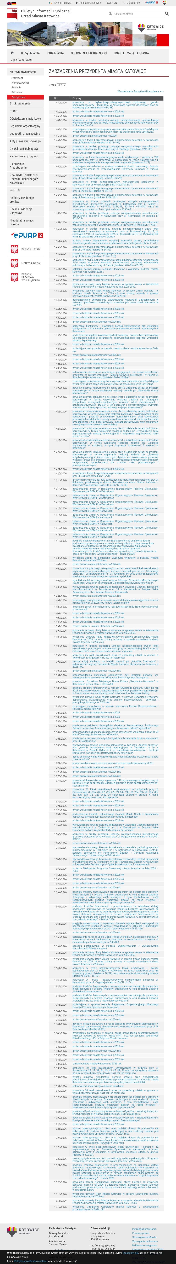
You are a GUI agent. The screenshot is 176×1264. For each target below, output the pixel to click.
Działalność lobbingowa (24, 148)
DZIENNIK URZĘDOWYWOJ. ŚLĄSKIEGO (30, 277)
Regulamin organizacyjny (25, 126)
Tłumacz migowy (61, 2)
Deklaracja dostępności (144, 1245)
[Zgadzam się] (130, 1252)
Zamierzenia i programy (24, 156)
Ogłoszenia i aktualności (89, 53)
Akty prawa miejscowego (25, 141)
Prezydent (17, 78)
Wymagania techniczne (145, 1241)
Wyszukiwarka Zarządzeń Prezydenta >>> (141, 91)
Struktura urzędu (20, 103)
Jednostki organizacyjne (25, 133)
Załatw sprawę (21, 60)
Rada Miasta (55, 53)
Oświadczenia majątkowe (25, 118)
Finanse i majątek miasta (131, 53)
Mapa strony (133, 2)
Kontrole (15, 190)
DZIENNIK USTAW (30, 249)
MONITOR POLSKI (31, 263)
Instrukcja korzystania (144, 1229)
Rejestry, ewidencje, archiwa (22, 199)
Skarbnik (16, 87)
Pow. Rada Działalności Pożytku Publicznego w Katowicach (24, 178)
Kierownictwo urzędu (23, 72)
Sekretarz (17, 92)
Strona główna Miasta (144, 1237)
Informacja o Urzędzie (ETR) (147, 1249)
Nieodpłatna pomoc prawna (22, 222)
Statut (14, 111)
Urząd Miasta (30, 53)
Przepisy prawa (140, 1233)
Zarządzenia (18, 97)
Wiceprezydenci (20, 82)
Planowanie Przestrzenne (18, 165)
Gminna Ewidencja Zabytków (21, 211)
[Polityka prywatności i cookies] (30, 1261)
